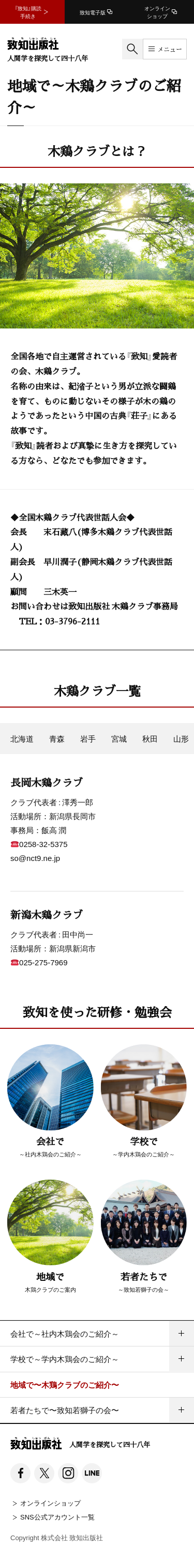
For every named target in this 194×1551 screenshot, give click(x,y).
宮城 (119, 738)
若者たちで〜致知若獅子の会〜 (64, 1410)
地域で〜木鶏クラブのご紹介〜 (64, 1384)
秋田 (150, 738)
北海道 (22, 738)
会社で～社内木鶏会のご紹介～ (64, 1333)
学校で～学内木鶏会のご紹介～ (64, 1359)
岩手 (88, 738)
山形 (181, 738)
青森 (57, 738)
